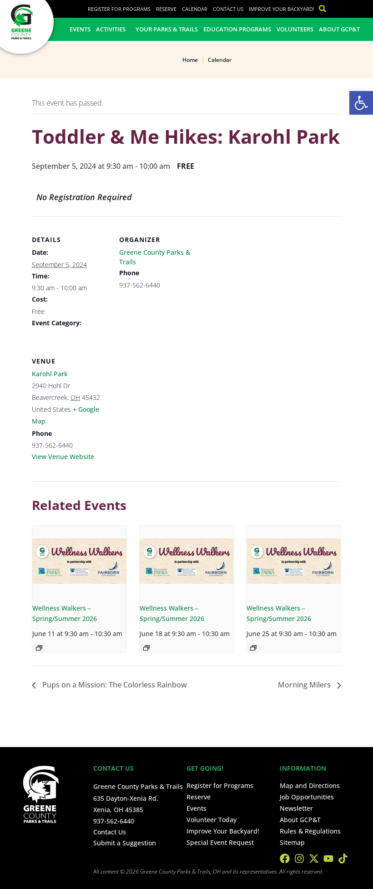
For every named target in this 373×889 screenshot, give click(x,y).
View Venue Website (63, 456)
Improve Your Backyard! (281, 8)
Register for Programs (119, 8)
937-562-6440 (113, 821)
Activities (113, 29)
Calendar (194, 8)
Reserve (166, 8)
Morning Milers (305, 685)
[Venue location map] (167, 400)
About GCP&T (339, 29)
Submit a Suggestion (124, 842)
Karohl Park (50, 373)
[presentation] (79, 560)
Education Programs (237, 29)
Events (80, 29)
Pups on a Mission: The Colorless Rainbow (113, 685)
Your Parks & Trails (167, 29)
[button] (361, 103)
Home (190, 60)
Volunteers (295, 29)
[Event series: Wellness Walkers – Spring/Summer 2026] (39, 648)
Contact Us (228, 8)
